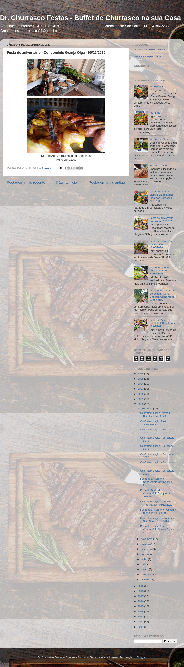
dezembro (147, 408)
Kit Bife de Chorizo (160, 139)
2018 (141, 591)
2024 (141, 383)
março (145, 569)
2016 (141, 601)
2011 (141, 626)
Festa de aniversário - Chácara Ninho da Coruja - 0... (158, 511)
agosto (145, 554)
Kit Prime (155, 112)
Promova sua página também (148, 57)
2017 (141, 596)
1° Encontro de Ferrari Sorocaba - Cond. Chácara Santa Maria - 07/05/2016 (163, 295)
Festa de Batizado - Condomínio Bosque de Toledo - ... (155, 493)
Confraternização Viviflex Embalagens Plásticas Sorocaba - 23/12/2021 (162, 196)
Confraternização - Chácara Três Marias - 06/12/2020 (156, 503)
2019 (141, 586)
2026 (141, 373)
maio (144, 564)
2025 (141, 378)
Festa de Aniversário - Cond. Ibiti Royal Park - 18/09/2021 (163, 323)
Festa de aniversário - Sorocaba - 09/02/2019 (163, 219)
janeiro (145, 579)
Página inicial (67, 182)
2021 (141, 399)
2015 (141, 606)
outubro (145, 544)
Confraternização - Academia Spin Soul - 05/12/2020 (157, 520)
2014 (141, 611)
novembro (147, 539)
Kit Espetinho (157, 86)
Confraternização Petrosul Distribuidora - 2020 (155, 415)
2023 (141, 388)
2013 (141, 616)
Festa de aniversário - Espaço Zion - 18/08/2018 (162, 244)
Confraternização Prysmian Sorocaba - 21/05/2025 (162, 270)
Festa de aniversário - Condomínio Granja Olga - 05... (157, 529)
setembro (146, 549)
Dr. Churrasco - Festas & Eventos (149, 49)
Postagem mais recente (26, 182)
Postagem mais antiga (107, 182)
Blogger (141, 657)
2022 (141, 394)
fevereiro (146, 574)
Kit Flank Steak (158, 165)
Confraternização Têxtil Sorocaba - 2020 (153, 423)
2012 (141, 621)
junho (144, 559)
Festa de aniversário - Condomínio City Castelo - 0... (157, 481)
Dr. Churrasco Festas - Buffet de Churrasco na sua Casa (90, 17)
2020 (141, 404)
